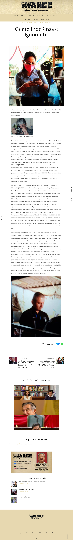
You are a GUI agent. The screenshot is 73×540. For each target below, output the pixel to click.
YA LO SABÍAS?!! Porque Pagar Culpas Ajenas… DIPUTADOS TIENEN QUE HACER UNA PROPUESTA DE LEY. (46, 364)
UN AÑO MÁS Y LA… (24, 497)
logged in (18, 444)
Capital (31, 15)
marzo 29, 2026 (23, 483)
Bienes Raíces (45, 19)
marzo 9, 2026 (23, 498)
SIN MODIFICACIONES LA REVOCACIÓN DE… (32, 482)
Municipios (40, 15)
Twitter (46, 525)
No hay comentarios (29, 41)
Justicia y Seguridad (52, 15)
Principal (16, 15)
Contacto (36, 19)
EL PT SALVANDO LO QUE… (27, 489)
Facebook (29, 525)
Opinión (48, 22)
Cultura (27, 19)
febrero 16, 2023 (45, 41)
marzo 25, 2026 (23, 491)
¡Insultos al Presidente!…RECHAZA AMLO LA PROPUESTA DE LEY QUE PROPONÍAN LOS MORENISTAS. (26, 364)
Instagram (38, 525)
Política (24, 15)
